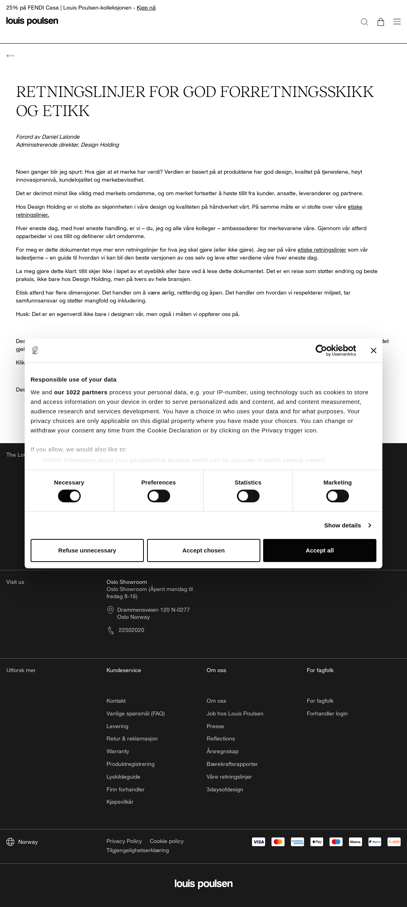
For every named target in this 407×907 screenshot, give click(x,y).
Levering (117, 726)
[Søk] (364, 21)
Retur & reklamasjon (132, 738)
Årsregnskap (222, 751)
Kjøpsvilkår (120, 801)
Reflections (221, 738)
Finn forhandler (126, 789)
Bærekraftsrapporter (232, 763)
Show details (342, 525)
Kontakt (116, 700)
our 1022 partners (80, 391)
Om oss (216, 700)
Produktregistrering (131, 763)
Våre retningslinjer (229, 776)
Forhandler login (327, 713)
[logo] (32, 26)
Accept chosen (203, 550)
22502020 (125, 629)
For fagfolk (320, 700)
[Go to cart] (381, 21)
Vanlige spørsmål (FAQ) (136, 713)
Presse (215, 726)
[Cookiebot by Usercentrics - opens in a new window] (321, 351)
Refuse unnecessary (87, 550)
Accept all (320, 550)
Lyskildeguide (123, 776)
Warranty (118, 751)
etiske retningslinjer (322, 249)
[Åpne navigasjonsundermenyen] (395, 26)
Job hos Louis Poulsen (235, 713)
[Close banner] (373, 350)
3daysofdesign (225, 789)
